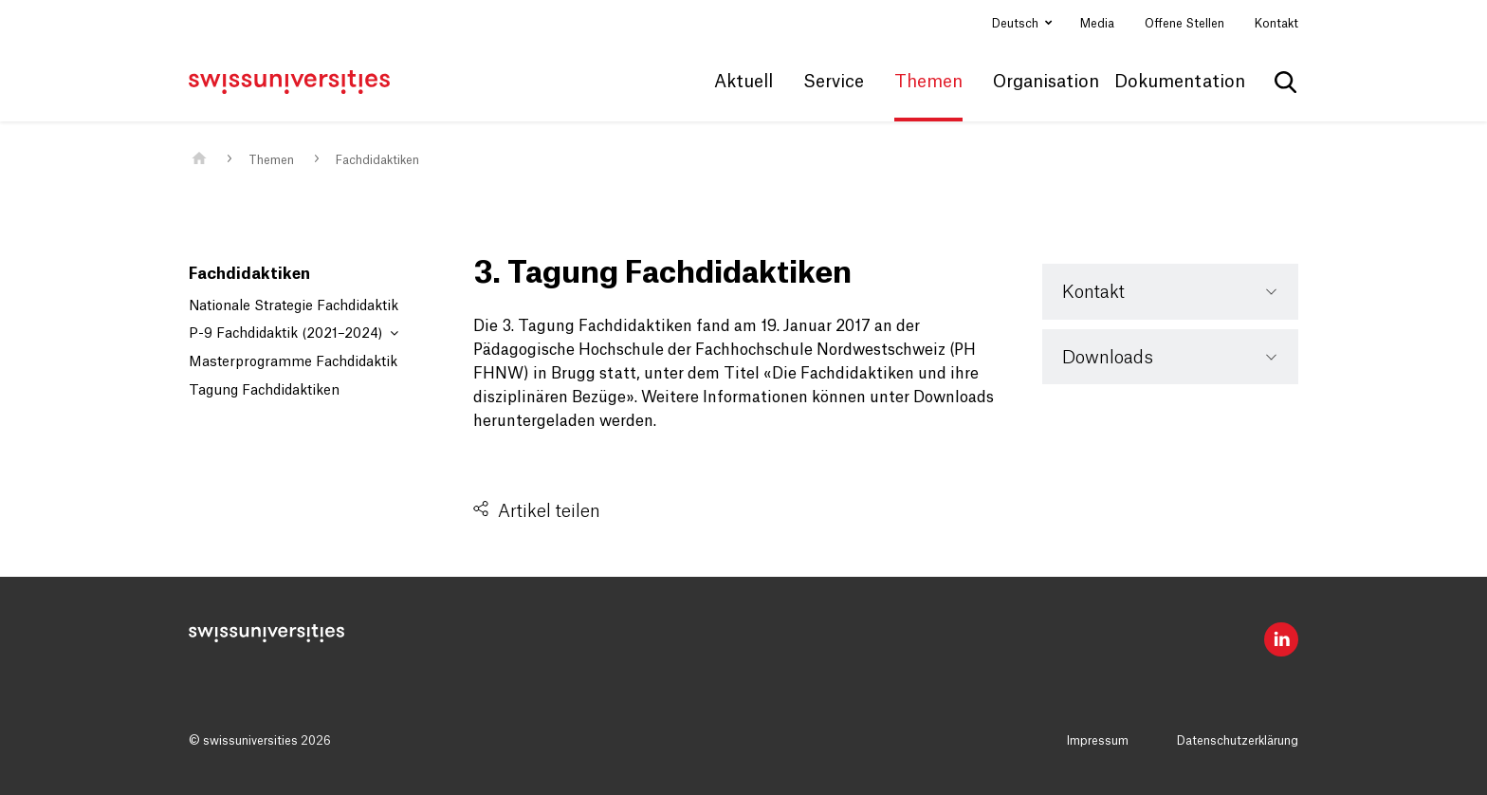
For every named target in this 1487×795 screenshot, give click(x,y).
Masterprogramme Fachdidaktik (293, 362)
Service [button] (833, 81)
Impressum (1098, 741)
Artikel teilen (549, 511)
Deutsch (1016, 23)
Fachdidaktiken (377, 160)
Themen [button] (928, 81)
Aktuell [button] (743, 81)
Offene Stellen (1184, 23)
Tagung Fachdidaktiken (264, 391)
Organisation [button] (1046, 81)
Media (1097, 23)
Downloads (1107, 357)
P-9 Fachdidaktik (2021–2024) (293, 333)
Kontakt (1276, 23)
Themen (271, 160)
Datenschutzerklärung (1237, 741)
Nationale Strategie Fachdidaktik (293, 306)
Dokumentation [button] (1179, 81)
